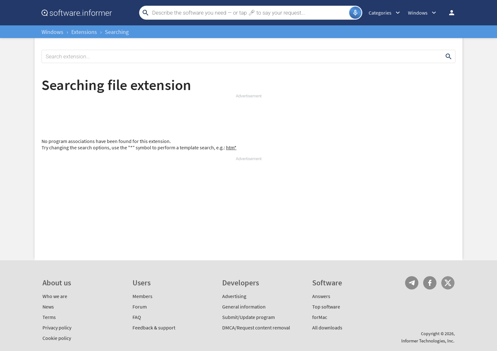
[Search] (250, 12)
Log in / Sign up (449, 12)
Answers (321, 296)
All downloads (327, 327)
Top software (326, 306)
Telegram (411, 282)
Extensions (84, 32)
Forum (139, 306)
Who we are (54, 296)
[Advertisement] (248, 118)
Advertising (234, 296)
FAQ (136, 317)
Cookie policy (56, 338)
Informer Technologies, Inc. (428, 341)
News (48, 306)
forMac (319, 317)
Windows (52, 32)
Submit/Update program (248, 317)
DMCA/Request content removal (256, 327)
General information (244, 306)
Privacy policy (56, 327)
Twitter (448, 282)
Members (142, 296)
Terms (49, 317)
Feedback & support (153, 327)
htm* (231, 147)
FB (429, 282)
